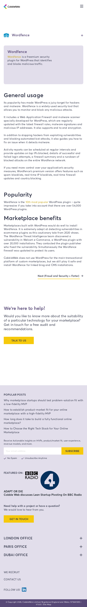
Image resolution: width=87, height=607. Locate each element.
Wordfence (14, 56)
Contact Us (12, 579)
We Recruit (12, 572)
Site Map (47, 604)
